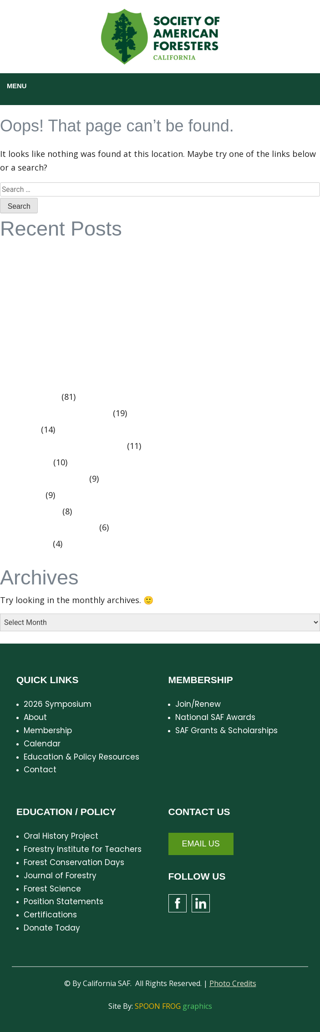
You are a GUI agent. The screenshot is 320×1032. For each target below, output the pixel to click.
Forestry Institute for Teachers (83, 849)
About (35, 717)
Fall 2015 (23, 429)
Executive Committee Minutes (66, 446)
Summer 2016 (33, 511)
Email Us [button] (201, 843)
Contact (40, 769)
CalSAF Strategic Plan (49, 251)
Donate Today (52, 927)
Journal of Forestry (60, 875)
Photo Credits (232, 983)
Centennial (29, 544)
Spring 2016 (29, 462)
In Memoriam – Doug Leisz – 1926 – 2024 (86, 344)
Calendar (42, 743)
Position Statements (47, 478)
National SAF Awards (215, 717)
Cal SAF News (33, 397)
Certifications (50, 914)
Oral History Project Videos (59, 413)
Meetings (25, 495)
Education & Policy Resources (81, 756)
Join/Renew (198, 704)
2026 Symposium (57, 704)
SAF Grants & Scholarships (226, 730)
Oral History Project (61, 836)
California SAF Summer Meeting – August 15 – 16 (100, 328)
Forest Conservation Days (74, 862)
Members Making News (52, 527)
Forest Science (52, 888)
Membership (48, 730)
